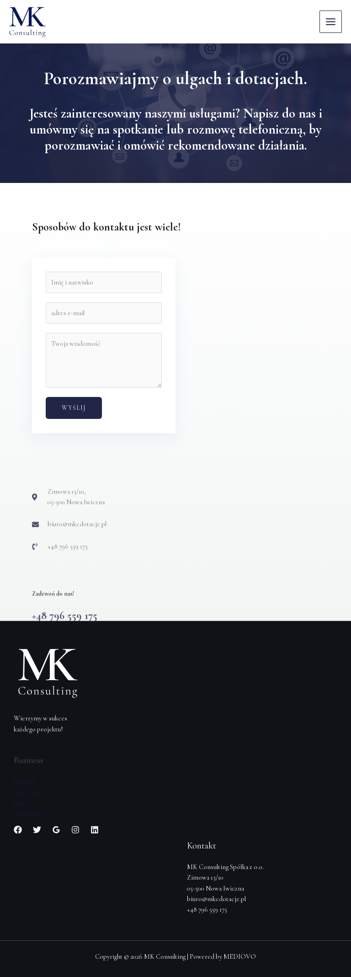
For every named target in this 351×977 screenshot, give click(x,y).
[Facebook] (18, 830)
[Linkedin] (94, 830)
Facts (21, 803)
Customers (29, 813)
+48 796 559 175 (207, 909)
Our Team (28, 792)
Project (24, 781)
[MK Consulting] (27, 22)
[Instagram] (75, 830)
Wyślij (74, 447)
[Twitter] (37, 830)
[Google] (56, 830)
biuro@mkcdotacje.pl (216, 899)
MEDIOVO (239, 957)
